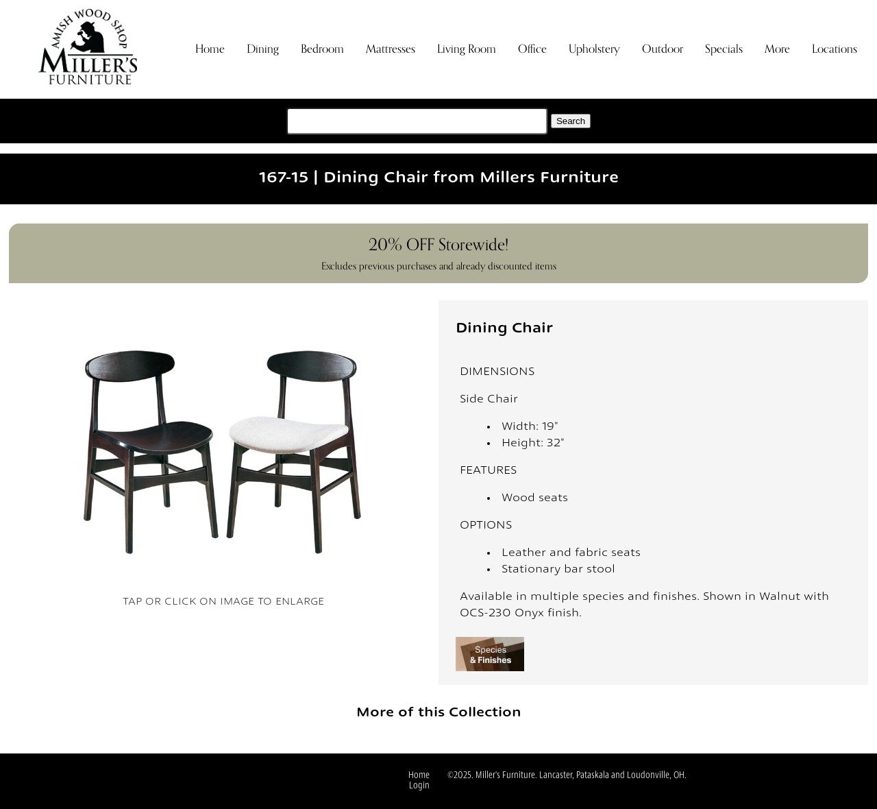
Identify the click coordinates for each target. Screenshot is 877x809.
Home (210, 49)
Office (532, 49)
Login (419, 786)
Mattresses (390, 49)
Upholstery (594, 49)
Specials (724, 49)
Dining (263, 49)
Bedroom (322, 49)
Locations (834, 49)
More (777, 49)
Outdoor (662, 49)
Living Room (466, 49)
